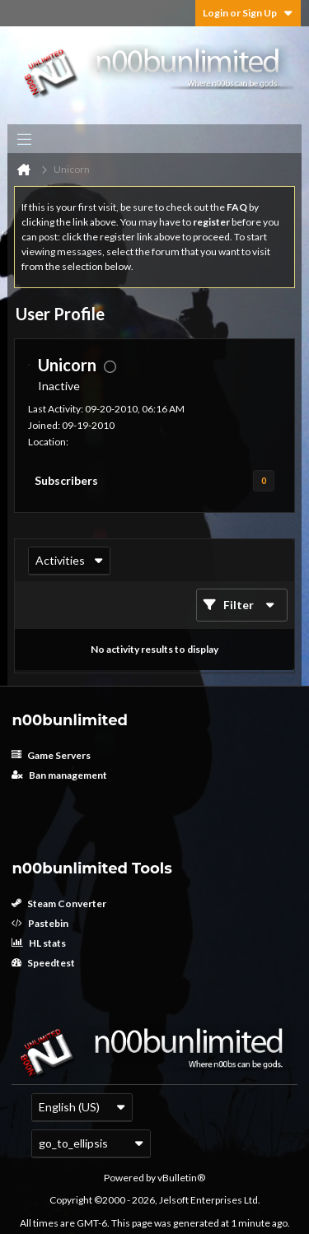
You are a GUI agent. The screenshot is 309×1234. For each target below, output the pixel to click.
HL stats (39, 943)
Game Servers (51, 755)
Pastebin (40, 923)
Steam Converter (59, 903)
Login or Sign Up (248, 13)
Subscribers (66, 480)
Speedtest (43, 963)
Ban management (59, 775)
